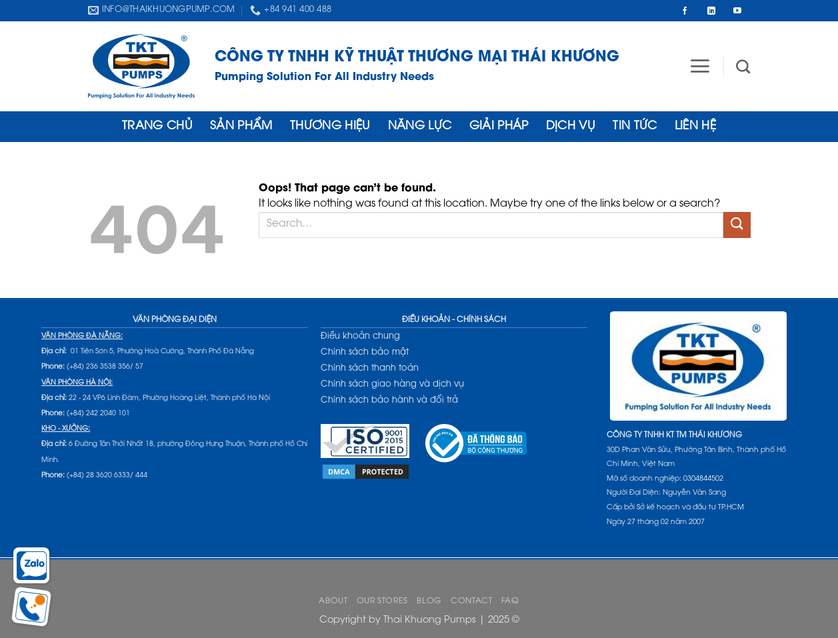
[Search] (743, 66)
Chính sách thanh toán (370, 368)
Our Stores (382, 601)
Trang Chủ (157, 127)
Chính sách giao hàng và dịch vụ (392, 384)
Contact (471, 601)
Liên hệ (695, 127)
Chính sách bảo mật (365, 352)
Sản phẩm (241, 127)
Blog (429, 601)
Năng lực (420, 127)
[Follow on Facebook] (684, 10)
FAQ (510, 601)
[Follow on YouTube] (737, 10)
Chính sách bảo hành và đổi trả (389, 400)
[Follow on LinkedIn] (711, 10)
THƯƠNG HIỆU (330, 127)
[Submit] (736, 225)
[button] (700, 66)
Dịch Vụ (570, 127)
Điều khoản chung (360, 336)
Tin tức (635, 127)
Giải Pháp (499, 127)
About (333, 601)
